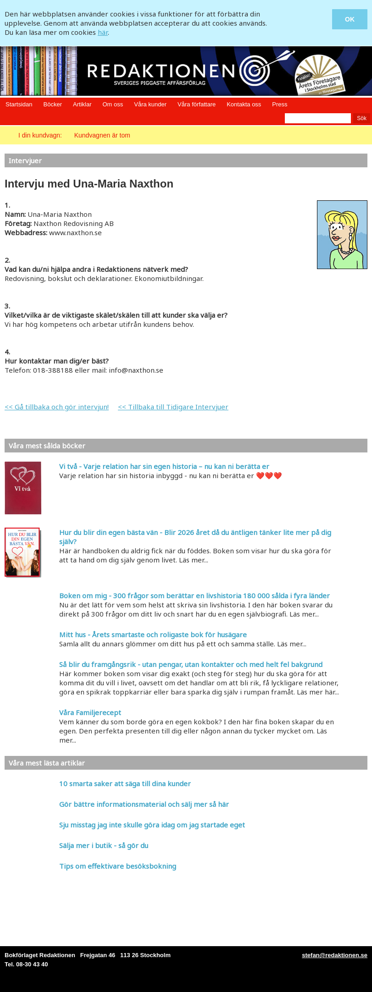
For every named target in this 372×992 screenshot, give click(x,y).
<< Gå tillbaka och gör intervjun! (57, 406)
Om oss (112, 104)
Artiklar (82, 104)
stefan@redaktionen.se (334, 955)
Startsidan (19, 104)
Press (279, 104)
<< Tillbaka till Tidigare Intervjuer (173, 406)
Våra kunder (150, 104)
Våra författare (197, 104)
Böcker (53, 104)
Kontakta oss (244, 104)
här (103, 32)
